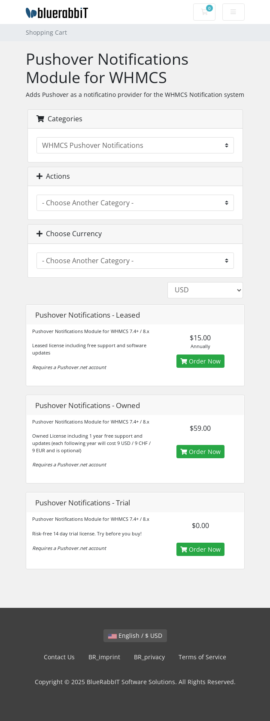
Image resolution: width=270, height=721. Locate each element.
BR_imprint (104, 657)
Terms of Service (202, 657)
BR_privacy (149, 657)
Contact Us (59, 657)
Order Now (200, 361)
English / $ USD (135, 635)
